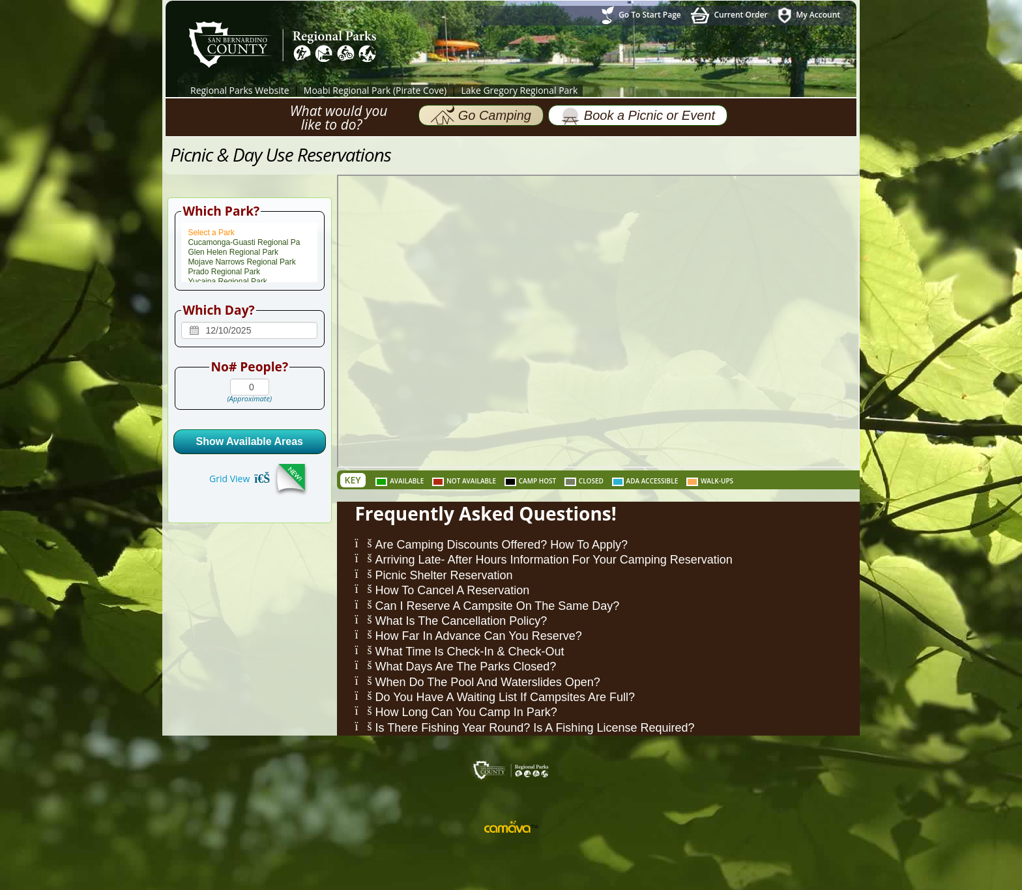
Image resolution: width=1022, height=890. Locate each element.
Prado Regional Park (249, 272)
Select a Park (249, 233)
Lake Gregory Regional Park (519, 90)
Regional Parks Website (239, 90)
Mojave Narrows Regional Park (249, 262)
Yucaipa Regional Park (249, 282)
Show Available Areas (249, 441)
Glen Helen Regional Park (249, 252)
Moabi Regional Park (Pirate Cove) (375, 90)
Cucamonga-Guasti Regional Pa (249, 243)
